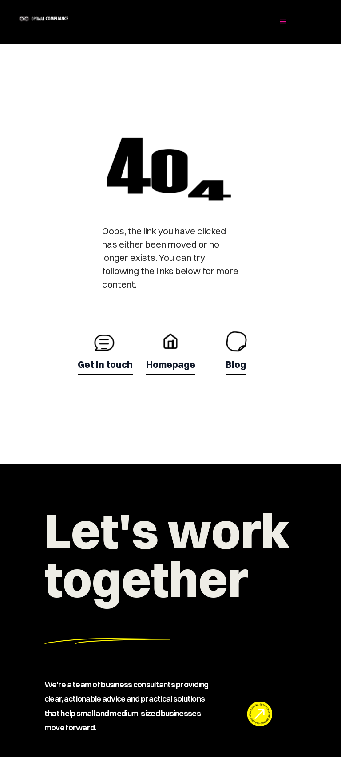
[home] (76, 19)
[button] (283, 22)
